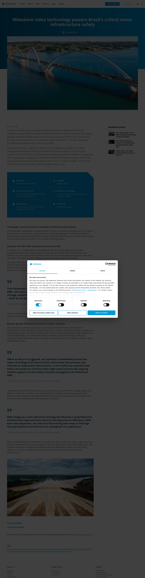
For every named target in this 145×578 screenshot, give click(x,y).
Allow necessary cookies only (43, 313)
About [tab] (102, 271)
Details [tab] (72, 271)
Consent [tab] (42, 271)
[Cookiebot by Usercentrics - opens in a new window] (107, 264)
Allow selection (72, 313)
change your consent (90, 295)
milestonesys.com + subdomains (84, 290)
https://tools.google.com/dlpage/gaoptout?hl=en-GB (49, 295)
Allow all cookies (101, 313)
